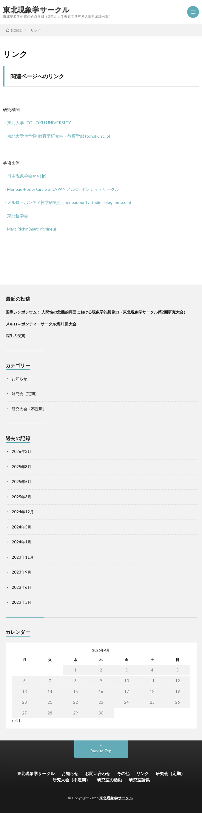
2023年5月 (21, 602)
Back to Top (101, 751)
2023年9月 (21, 572)
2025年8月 (21, 466)
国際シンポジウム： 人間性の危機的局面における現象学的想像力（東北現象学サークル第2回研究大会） (96, 312)
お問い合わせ (97, 773)
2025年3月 (21, 496)
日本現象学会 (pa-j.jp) (27, 175)
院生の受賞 (15, 335)
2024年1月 (21, 542)
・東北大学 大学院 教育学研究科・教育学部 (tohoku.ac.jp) (56, 136)
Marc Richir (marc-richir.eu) (31, 228)
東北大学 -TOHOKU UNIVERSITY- (39, 122)
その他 (123, 773)
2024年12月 (23, 511)
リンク (142, 773)
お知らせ (19, 378)
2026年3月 (21, 451)
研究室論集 (139, 779)
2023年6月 (21, 587)
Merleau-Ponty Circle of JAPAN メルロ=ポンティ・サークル (63, 189)
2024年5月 (21, 527)
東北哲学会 (17, 215)
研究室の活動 (109, 779)
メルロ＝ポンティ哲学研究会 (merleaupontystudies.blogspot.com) (69, 202)
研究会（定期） (25, 393)
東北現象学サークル (36, 9)
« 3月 (16, 720)
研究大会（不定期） (29, 408)
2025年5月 (21, 481)
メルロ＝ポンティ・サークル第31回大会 (41, 324)
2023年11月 (23, 557)
